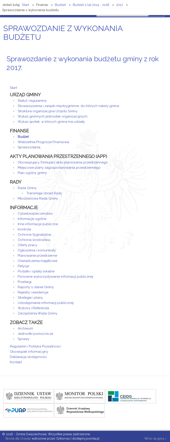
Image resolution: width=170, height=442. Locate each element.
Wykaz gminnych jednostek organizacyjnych (53, 116)
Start (13, 88)
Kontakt (16, 362)
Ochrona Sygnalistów (34, 235)
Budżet (23, 137)
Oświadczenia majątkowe (37, 261)
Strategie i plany (30, 298)
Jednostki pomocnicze (35, 334)
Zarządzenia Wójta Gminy (37, 313)
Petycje (23, 266)
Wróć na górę (155, 439)
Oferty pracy (27, 245)
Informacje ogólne (32, 219)
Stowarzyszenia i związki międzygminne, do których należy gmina (68, 106)
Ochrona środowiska (34, 240)
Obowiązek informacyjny (29, 352)
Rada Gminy (27, 188)
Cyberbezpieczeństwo (35, 214)
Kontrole (24, 229)
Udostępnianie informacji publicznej (46, 303)
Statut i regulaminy (32, 101)
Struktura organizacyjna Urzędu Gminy (47, 111)
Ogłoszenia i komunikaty (37, 250)
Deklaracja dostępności (28, 357)
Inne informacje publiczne (38, 224)
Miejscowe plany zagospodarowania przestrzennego (59, 168)
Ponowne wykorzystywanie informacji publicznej (55, 277)
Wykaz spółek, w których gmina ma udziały (51, 122)
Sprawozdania (29, 147)
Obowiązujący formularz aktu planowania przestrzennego (63, 162)
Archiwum (25, 328)
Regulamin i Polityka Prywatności (35, 346)
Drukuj (153, 75)
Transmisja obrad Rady (44, 193)
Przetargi (25, 282)
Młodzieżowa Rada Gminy (38, 198)
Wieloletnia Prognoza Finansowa (43, 142)
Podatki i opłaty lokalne (36, 271)
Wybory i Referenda (33, 308)
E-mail (158, 75)
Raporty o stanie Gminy (36, 287)
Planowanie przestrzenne (37, 256)
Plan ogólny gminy (32, 173)
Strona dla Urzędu (17, 438)
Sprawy (23, 339)
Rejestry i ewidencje (33, 292)
